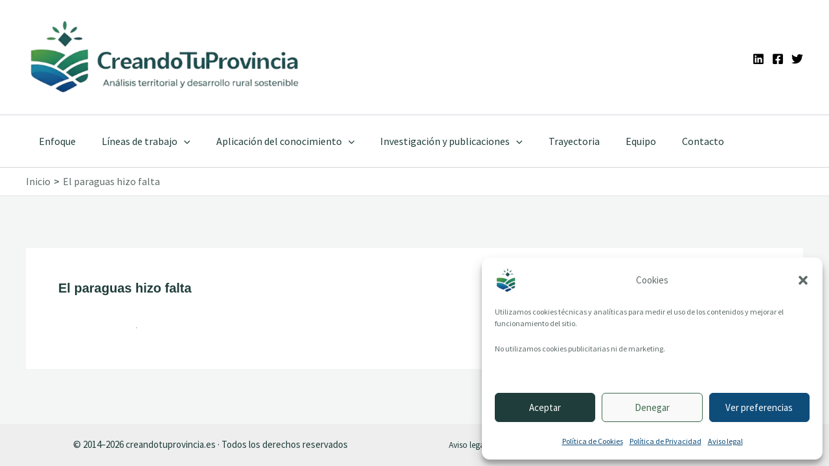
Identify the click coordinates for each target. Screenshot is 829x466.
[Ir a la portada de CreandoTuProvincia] (165, 57)
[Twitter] (797, 59)
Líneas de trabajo (138, 141)
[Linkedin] (758, 59)
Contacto (669, 141)
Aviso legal (725, 441)
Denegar (652, 407)
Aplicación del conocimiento (272, 141)
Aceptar (545, 407)
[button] (803, 280)
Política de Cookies (592, 441)
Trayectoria (550, 141)
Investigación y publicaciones (433, 141)
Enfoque (54, 141)
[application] (176, 141)
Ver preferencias (759, 407)
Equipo (612, 141)
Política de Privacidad (665, 441)
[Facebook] (778, 59)
